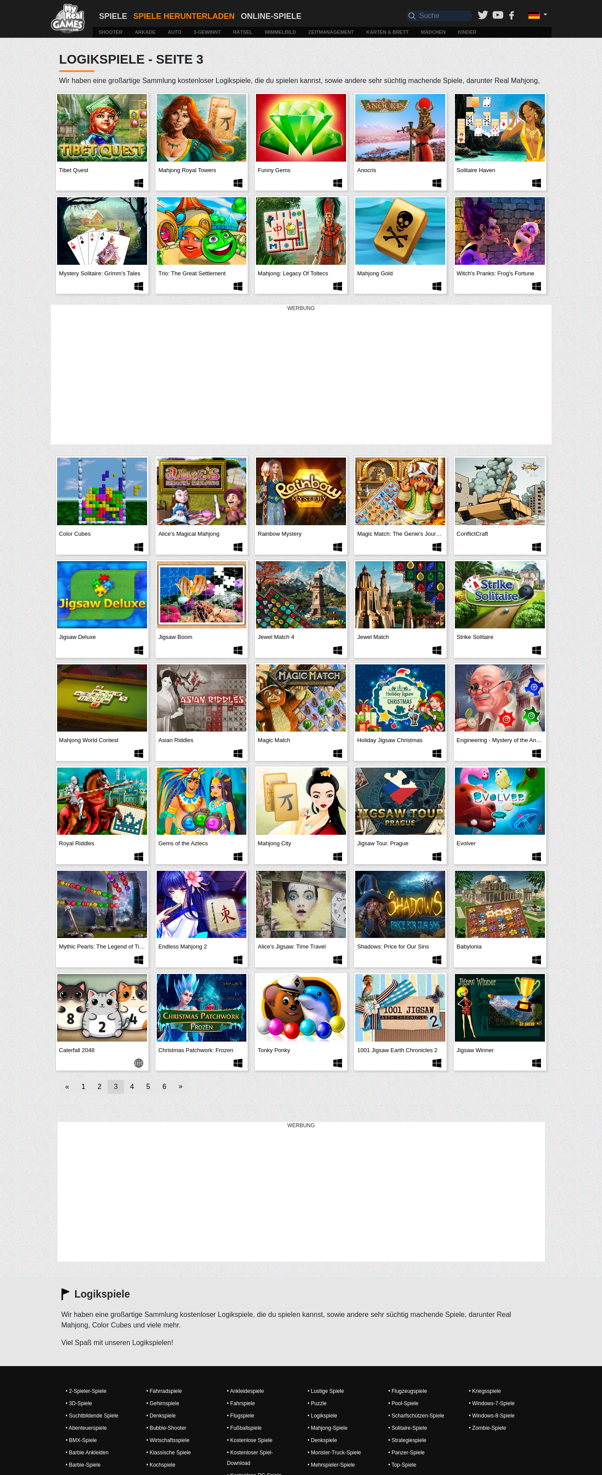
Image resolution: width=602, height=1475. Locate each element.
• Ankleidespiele (245, 1391)
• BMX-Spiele (81, 1440)
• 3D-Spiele (79, 1403)
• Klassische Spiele (168, 1453)
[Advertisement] (301, 375)
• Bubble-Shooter (166, 1428)
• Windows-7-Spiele (492, 1403)
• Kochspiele (160, 1465)
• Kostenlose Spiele (250, 1440)
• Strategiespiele (407, 1440)
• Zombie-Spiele (487, 1428)
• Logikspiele (322, 1416)
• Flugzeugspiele (407, 1391)
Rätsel (242, 32)
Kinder (467, 32)
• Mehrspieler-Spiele (331, 1465)
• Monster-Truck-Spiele (334, 1453)
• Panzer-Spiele (406, 1453)
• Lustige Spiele (325, 1391)
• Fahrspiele (241, 1403)
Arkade (145, 32)
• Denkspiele (161, 1416)
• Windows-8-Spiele (492, 1416)
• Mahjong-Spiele (327, 1428)
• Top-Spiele (402, 1465)
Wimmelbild (280, 32)
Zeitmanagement (331, 32)
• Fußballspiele (244, 1428)
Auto (174, 32)
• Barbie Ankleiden (87, 1453)
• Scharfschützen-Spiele (416, 1416)
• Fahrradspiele (164, 1391)
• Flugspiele (240, 1416)
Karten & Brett (387, 32)
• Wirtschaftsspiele (167, 1440)
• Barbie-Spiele (83, 1465)
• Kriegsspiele (485, 1391)
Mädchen (433, 32)
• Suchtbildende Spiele (92, 1416)
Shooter (111, 32)
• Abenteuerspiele (86, 1428)
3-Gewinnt (207, 32)
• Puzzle (317, 1403)
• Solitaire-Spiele (407, 1428)
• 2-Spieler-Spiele (86, 1391)
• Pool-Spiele (403, 1403)
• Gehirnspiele (162, 1403)
